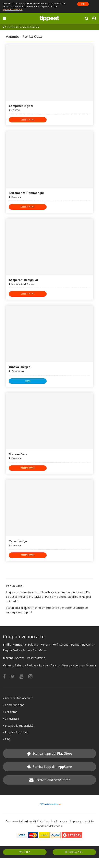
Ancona (20, 658)
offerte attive (27, 120)
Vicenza (91, 665)
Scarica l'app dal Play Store (49, 753)
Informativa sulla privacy (67, 821)
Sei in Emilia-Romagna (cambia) (21, 26)
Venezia (67, 665)
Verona (79, 665)
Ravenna (87, 644)
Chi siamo (10, 712)
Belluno (19, 665)
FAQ (6, 739)
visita (27, 381)
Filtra (24, 852)
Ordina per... (74, 852)
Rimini (26, 650)
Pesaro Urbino (36, 658)
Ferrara (45, 644)
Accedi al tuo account (18, 698)
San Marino (40, 650)
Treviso (55, 665)
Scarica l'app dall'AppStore (49, 766)
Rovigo (43, 665)
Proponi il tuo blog (16, 732)
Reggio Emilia (11, 650)
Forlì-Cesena (60, 644)
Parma (75, 644)
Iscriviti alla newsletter (49, 780)
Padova (31, 665)
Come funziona (13, 705)
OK (83, 4)
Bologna (32, 644)
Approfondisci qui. (12, 9)
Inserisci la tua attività (18, 725)
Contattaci (11, 719)
